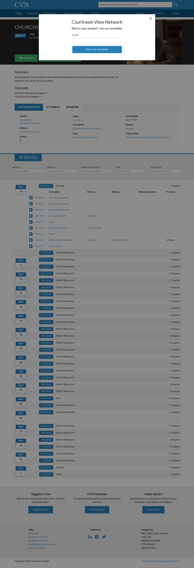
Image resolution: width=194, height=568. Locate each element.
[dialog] (97, 37)
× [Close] (150, 18)
